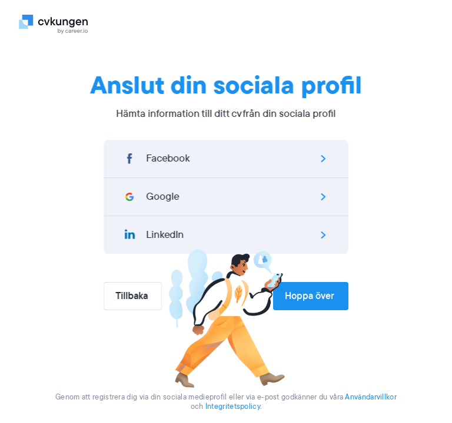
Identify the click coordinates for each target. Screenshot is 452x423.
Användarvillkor (371, 397)
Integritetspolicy (232, 406)
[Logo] (55, 23)
